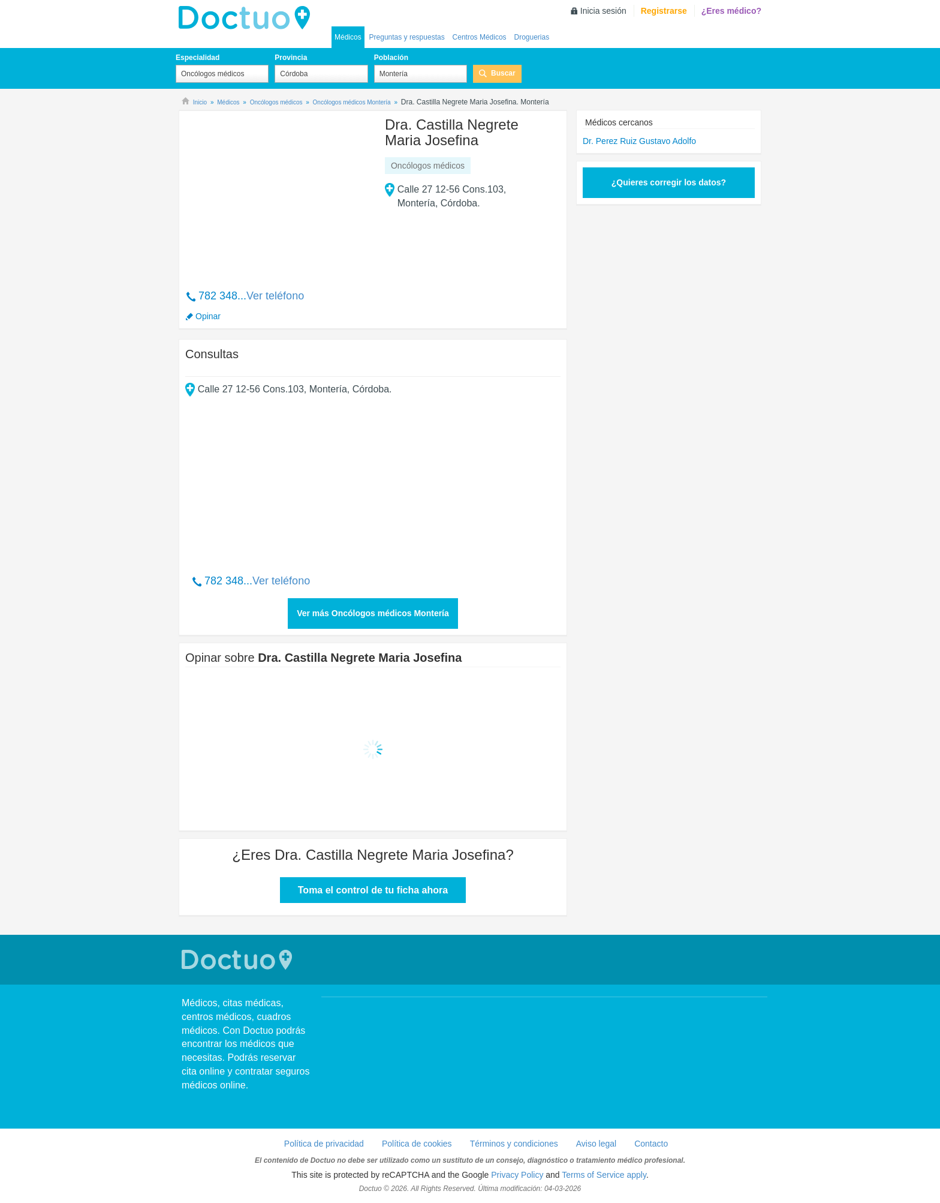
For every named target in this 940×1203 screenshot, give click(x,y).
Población (391, 57)
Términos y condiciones (514, 1143)
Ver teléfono (275, 296)
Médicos (348, 37)
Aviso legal (596, 1143)
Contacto (651, 1143)
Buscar (503, 73)
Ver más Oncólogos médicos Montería (373, 613)
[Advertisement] (277, 194)
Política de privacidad (324, 1143)
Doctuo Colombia (248, 18)
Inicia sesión (603, 11)
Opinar (208, 316)
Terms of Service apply (604, 1175)
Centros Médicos (480, 37)
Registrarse (664, 11)
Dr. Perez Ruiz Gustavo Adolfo (639, 141)
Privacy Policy (517, 1175)
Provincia (291, 57)
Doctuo (239, 960)
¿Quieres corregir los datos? (668, 182)
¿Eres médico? (731, 11)
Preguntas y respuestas (407, 37)
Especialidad (197, 57)
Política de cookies (417, 1143)
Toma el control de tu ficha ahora (373, 890)
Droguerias (531, 37)
